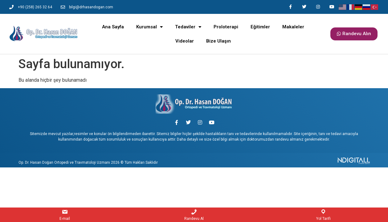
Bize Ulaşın (218, 41)
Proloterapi (226, 27)
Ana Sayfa (113, 27)
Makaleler (293, 27)
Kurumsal (149, 27)
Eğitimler (260, 27)
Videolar (184, 41)
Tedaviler (188, 27)
